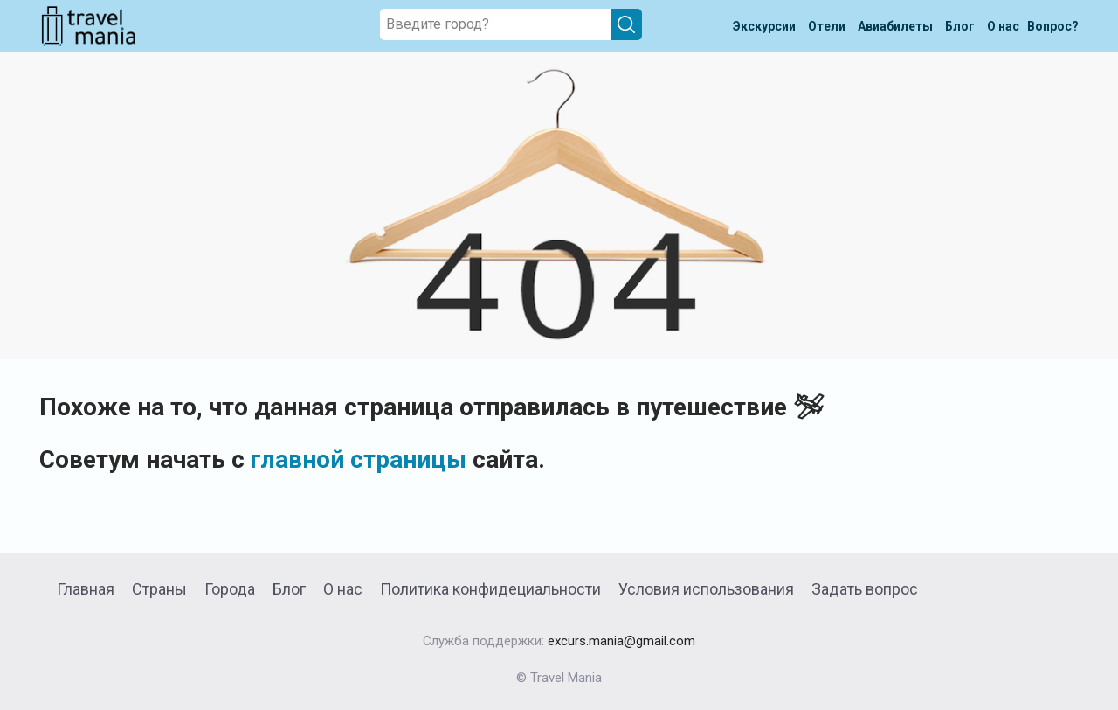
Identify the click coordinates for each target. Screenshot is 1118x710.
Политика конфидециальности (490, 589)
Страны (159, 589)
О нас (342, 589)
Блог (289, 589)
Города (229, 589)
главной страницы (358, 459)
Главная (85, 589)
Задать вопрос (864, 589)
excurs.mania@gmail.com (621, 641)
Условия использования (706, 589)
